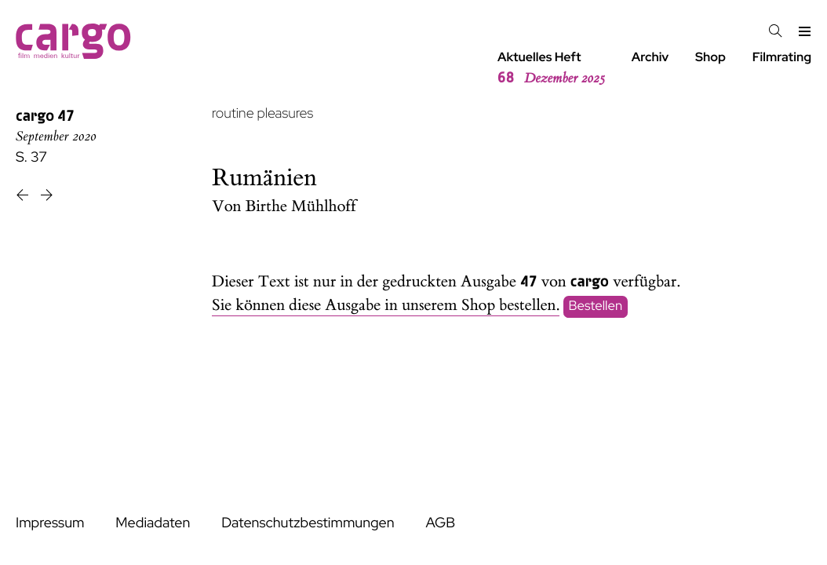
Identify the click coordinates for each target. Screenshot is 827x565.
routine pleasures (262, 113)
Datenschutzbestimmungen (307, 523)
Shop (710, 57)
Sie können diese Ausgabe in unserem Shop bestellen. (385, 305)
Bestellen (596, 306)
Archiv (650, 57)
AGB (440, 523)
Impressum (50, 523)
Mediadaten (152, 523)
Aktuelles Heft (551, 68)
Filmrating (781, 57)
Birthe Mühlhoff (301, 207)
